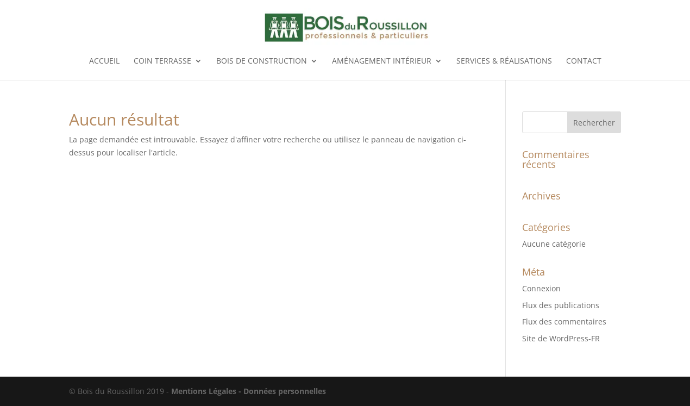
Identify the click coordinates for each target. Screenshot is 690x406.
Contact (583, 61)
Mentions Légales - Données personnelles (248, 391)
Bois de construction (261, 61)
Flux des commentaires (564, 321)
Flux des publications (560, 305)
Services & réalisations (504, 61)
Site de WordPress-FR (561, 338)
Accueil (104, 61)
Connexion (541, 288)
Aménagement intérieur (381, 61)
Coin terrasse (162, 61)
